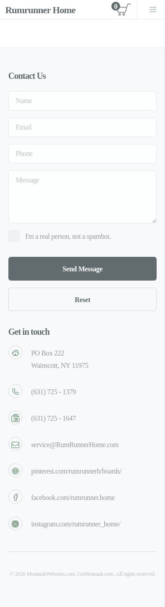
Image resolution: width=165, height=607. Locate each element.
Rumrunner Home (40, 10)
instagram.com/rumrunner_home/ (76, 524)
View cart (121, 9)
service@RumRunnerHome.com (75, 444)
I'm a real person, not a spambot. (68, 236)
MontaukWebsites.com (51, 574)
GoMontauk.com (95, 574)
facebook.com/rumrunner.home (73, 497)
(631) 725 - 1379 (53, 392)
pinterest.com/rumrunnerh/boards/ (76, 471)
